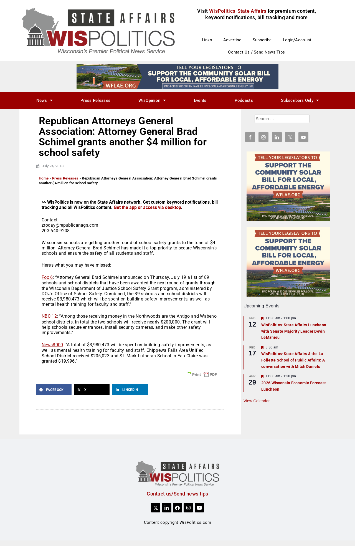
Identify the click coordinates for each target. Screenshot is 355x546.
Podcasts (244, 100)
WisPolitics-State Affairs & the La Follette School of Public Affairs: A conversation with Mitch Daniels (293, 360)
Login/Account (297, 39)
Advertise (232, 39)
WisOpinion (152, 100)
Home (44, 178)
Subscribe (262, 39)
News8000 (52, 344)
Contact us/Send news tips (177, 494)
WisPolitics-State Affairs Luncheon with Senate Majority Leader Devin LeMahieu (293, 331)
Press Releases (95, 100)
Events (200, 100)
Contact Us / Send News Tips (256, 52)
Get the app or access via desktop (147, 207)
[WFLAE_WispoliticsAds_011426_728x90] (177, 76)
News (44, 100)
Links (207, 39)
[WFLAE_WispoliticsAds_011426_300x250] (288, 185)
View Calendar (257, 401)
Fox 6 (47, 277)
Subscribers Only (300, 100)
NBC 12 (49, 316)
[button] (54, 389)
